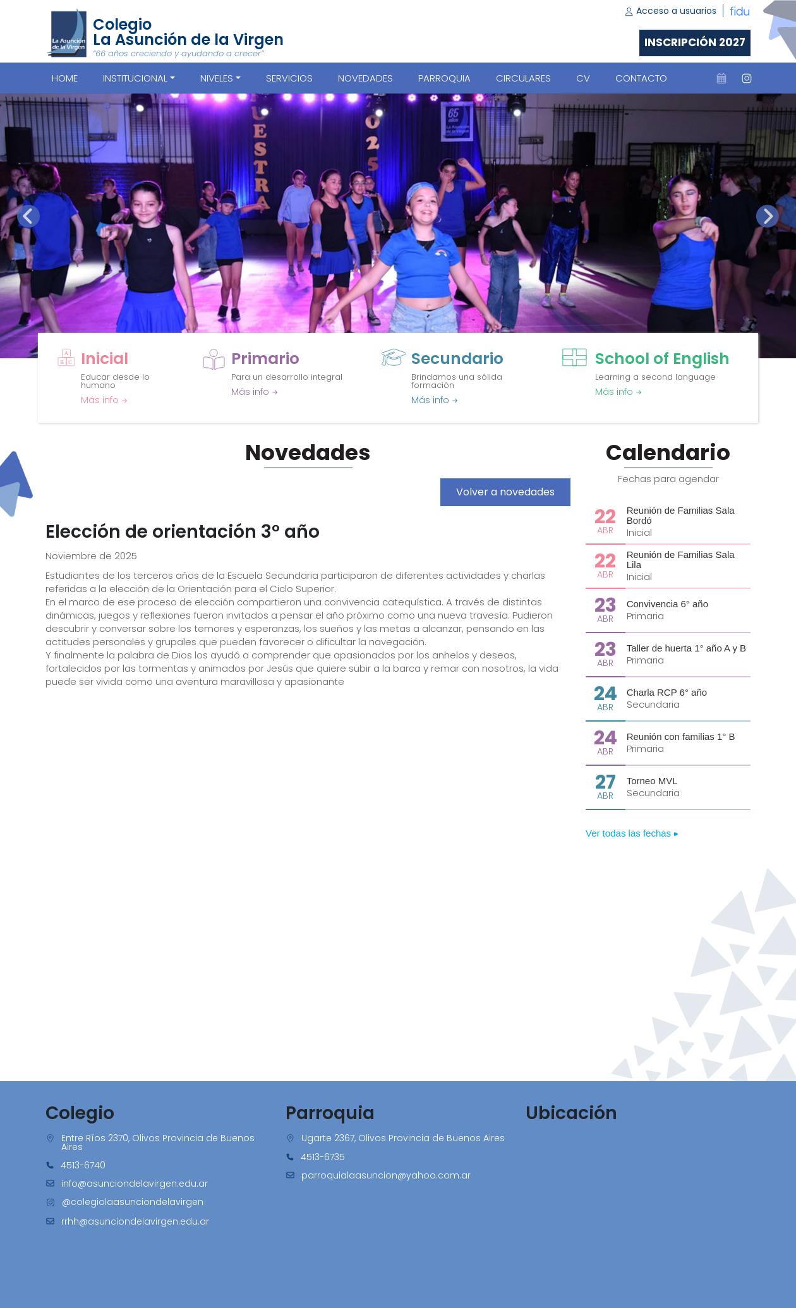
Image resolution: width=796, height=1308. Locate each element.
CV (583, 78)
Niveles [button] (216, 78)
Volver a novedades (505, 492)
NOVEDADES (365, 78)
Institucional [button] (135, 78)
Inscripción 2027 (694, 42)
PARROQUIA (444, 78)
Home (65, 78)
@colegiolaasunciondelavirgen (132, 1202)
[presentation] (28, 216)
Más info (104, 400)
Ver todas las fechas (632, 833)
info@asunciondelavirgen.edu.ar (134, 1183)
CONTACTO (641, 78)
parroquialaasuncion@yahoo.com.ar (386, 1175)
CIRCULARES (523, 78)
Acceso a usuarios (670, 10)
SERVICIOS (289, 78)
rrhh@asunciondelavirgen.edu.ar (135, 1221)
